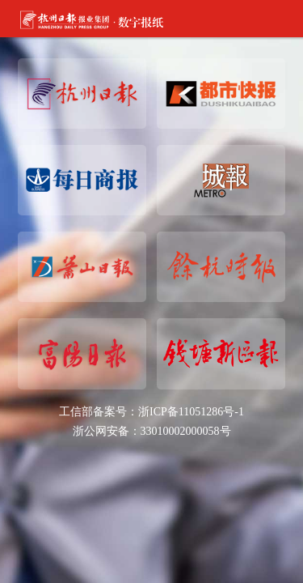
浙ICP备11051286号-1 (191, 412)
